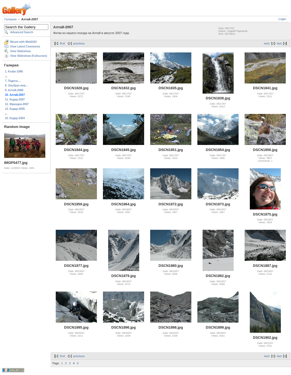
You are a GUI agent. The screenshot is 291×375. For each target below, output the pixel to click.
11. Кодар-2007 (15, 99)
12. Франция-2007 (17, 104)
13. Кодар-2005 (15, 108)
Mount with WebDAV (23, 41)
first (62, 43)
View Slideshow (20, 51)
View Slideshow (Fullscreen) (28, 55)
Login (282, 19)
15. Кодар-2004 (15, 118)
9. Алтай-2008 (14, 90)
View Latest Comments (25, 46)
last (279, 43)
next (267, 43)
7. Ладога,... (13, 80)
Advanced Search (21, 32)
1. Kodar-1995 (14, 71)
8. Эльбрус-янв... (16, 85)
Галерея (10, 19)
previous (79, 43)
